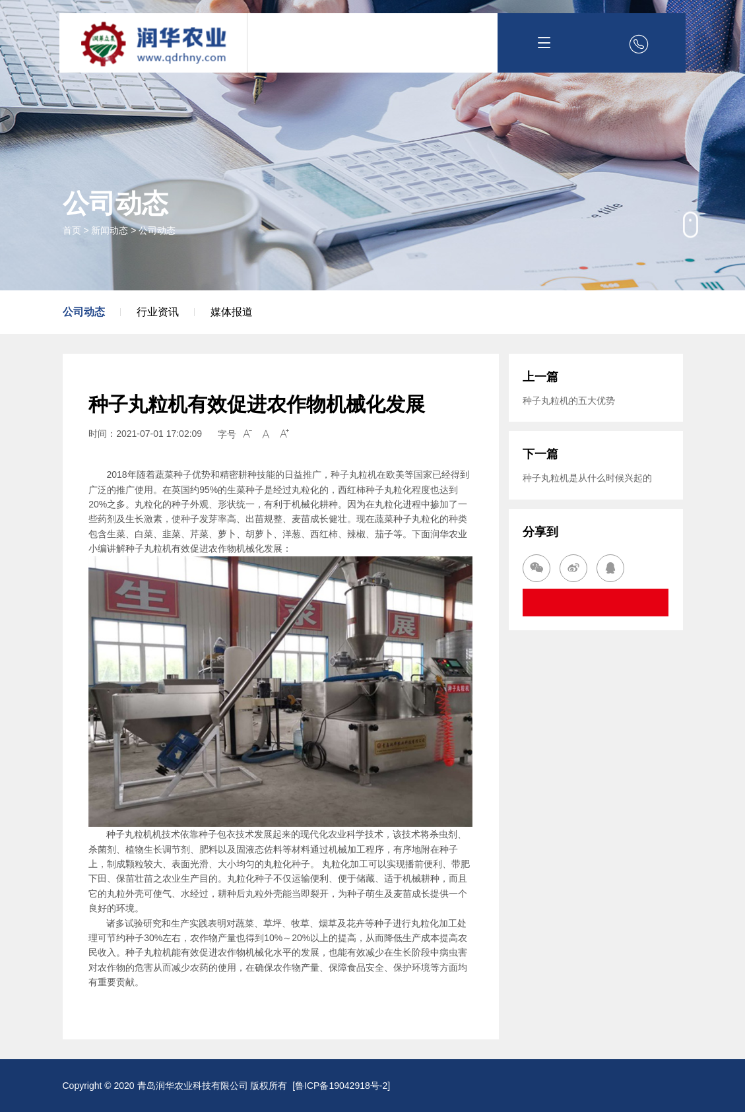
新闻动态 (109, 230)
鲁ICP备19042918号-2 (341, 1085)
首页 (72, 230)
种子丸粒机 (148, 952)
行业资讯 (158, 311)
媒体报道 (232, 311)
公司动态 (157, 230)
